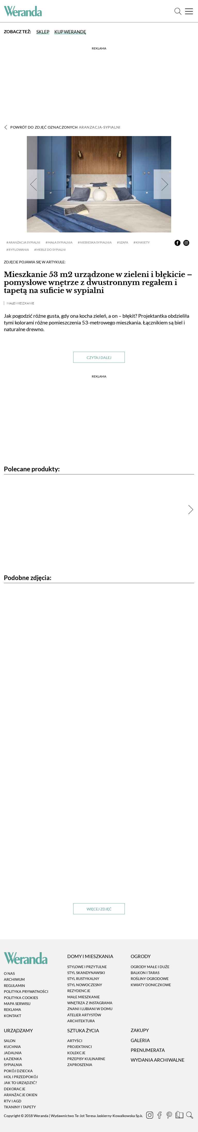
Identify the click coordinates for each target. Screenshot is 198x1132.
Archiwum (14, 979)
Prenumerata (148, 1050)
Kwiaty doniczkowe (151, 985)
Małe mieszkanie (20, 303)
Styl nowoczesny (84, 985)
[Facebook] (160, 1115)
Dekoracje (14, 1089)
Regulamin (14, 985)
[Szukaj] (178, 11)
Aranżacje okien (20, 1095)
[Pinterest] (170, 1115)
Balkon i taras (145, 972)
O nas (9, 973)
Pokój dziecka (18, 1071)
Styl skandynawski (86, 972)
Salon (9, 1040)
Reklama (12, 1009)
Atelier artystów (84, 1015)
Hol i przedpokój (21, 1077)
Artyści (74, 1040)
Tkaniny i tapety (20, 1107)
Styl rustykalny (83, 978)
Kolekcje (76, 1053)
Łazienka (13, 1058)
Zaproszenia (79, 1064)
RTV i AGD (12, 1101)
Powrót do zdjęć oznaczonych (65, 127)
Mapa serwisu (17, 1003)
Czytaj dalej (99, 357)
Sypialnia (13, 1064)
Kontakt (12, 1015)
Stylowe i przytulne (87, 967)
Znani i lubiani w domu (89, 1009)
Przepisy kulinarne (86, 1058)
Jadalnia (13, 1053)
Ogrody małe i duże (150, 967)
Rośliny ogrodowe (150, 978)
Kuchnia (12, 1046)
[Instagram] (150, 1115)
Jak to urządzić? (20, 1083)
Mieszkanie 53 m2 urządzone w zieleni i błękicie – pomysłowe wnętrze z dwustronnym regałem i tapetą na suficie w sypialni (98, 282)
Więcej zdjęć (99, 909)
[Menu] (189, 11)
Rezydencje (78, 990)
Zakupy (140, 1030)
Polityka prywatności (26, 991)
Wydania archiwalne (157, 1060)
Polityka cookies (21, 997)
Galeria (140, 1040)
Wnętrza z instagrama (89, 1003)
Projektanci (79, 1046)
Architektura (81, 1021)
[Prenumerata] (180, 1115)
